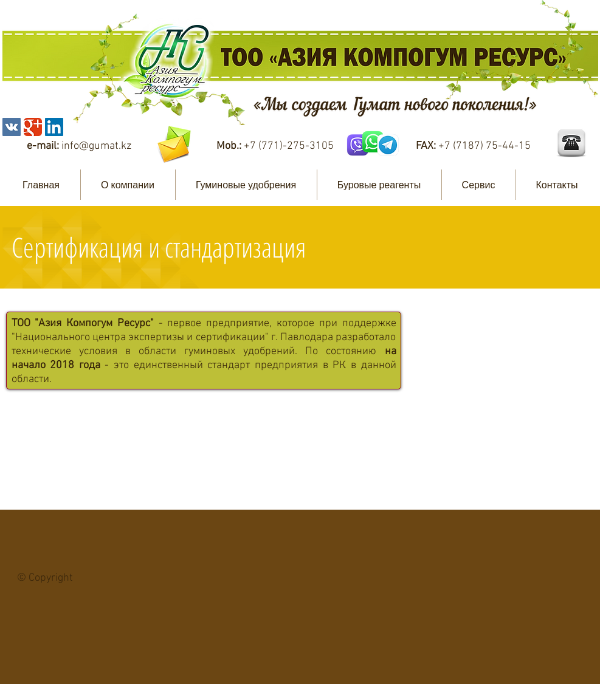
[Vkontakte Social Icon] (11, 127)
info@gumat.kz (96, 146)
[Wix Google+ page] (33, 127)
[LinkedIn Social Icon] (54, 127)
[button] (128, 184)
